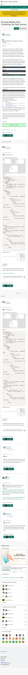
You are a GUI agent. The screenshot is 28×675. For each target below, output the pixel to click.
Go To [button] (24, 7)
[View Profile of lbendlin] (8, 484)
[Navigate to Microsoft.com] (4, 1)
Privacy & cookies (4, 663)
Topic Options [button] (22, 28)
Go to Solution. (16, 125)
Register (12, 7)
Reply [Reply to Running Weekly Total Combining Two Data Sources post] (10, 135)
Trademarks (3, 667)
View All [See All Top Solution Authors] (4, 609)
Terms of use (3, 665)
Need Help (8, 129)
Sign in (16, 7)
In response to (10, 457)
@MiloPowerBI (9, 154)
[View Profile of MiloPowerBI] (7, 34)
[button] (16, 28)
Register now (14, 15)
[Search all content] (18, 10)
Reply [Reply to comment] (10, 289)
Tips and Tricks (14, 129)
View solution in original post (8, 276)
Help (20, 7)
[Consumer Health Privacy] (14, 671)
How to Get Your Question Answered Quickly (11, 584)
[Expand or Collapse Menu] (1, 4)
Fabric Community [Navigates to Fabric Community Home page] (13, 1)
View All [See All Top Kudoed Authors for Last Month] (4, 634)
